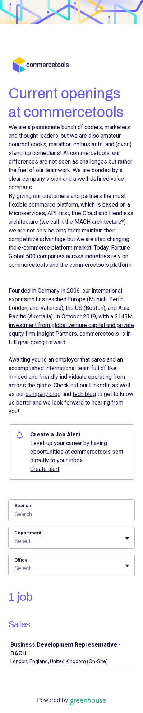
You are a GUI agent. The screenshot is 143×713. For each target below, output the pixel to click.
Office (21, 560)
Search (22, 505)
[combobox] (15, 541)
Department (27, 532)
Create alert (44, 469)
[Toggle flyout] (127, 538)
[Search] (71, 515)
